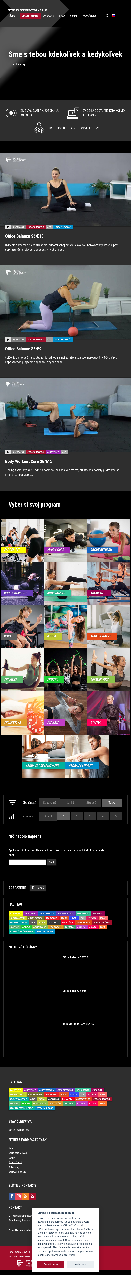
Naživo (54, 15)
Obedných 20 (84, 927)
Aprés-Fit (16, 918)
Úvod (13, 15)
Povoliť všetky (51, 1264)
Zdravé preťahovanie (22, 936)
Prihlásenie (99, 15)
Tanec (93, 932)
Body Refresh (47, 918)
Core (64, 923)
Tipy (103, 932)
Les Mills (54, 927)
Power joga (40, 932)
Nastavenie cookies (18, 1177)
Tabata (82, 932)
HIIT (33, 927)
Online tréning (31, 15)
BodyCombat (36, 923)
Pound (26, 932)
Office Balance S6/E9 (23, 353)
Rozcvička (56, 932)
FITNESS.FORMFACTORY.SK (28, 10)
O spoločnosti (15, 1167)
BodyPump (52, 923)
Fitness (92, 923)
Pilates (15, 932)
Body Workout (66, 918)
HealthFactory (19, 927)
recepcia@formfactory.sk (23, 1220)
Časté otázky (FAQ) (18, 1158)
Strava (70, 932)
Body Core (53, 457)
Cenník (82, 15)
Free (103, 923)
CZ (49, 232)
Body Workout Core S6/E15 (28, 466)
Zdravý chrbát (63, 232)
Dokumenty (14, 1172)
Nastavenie (80, 1264)
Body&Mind (83, 918)
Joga (42, 927)
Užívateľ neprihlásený (19, 1135)
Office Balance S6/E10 (24, 241)
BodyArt (98, 918)
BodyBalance (18, 923)
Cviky (68, 15)
